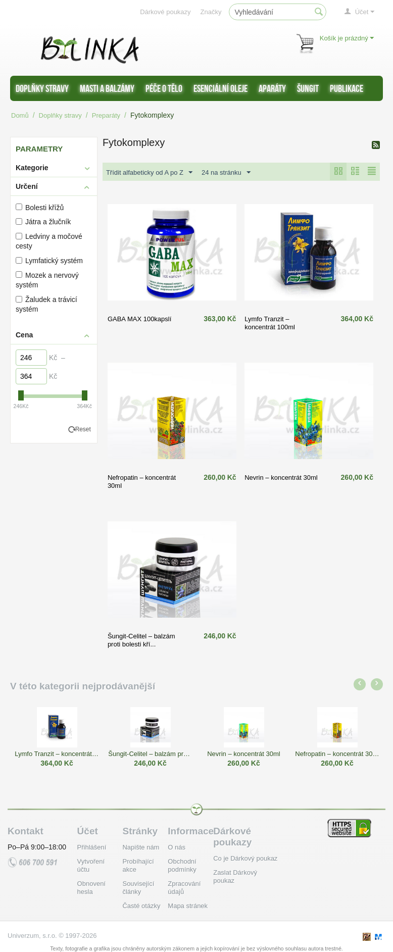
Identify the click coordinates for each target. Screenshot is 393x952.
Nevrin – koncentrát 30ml (281, 477)
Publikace (346, 88)
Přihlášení (92, 847)
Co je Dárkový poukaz (245, 858)
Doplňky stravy (42, 88)
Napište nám (140, 847)
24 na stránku (226, 173)
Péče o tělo (163, 88)
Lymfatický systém (49, 261)
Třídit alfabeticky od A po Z (149, 173)
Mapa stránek (188, 906)
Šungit (308, 88)
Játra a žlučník (43, 222)
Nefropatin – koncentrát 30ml (337, 754)
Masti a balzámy (107, 88)
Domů (20, 115)
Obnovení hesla (91, 887)
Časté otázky (141, 906)
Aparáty (272, 88)
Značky (211, 12)
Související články (138, 887)
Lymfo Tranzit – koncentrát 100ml (269, 323)
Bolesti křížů (40, 208)
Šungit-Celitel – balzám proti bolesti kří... (141, 640)
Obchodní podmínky (182, 865)
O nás (176, 847)
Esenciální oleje (220, 88)
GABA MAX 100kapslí (139, 319)
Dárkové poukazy (165, 12)
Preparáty (106, 115)
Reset (83, 429)
